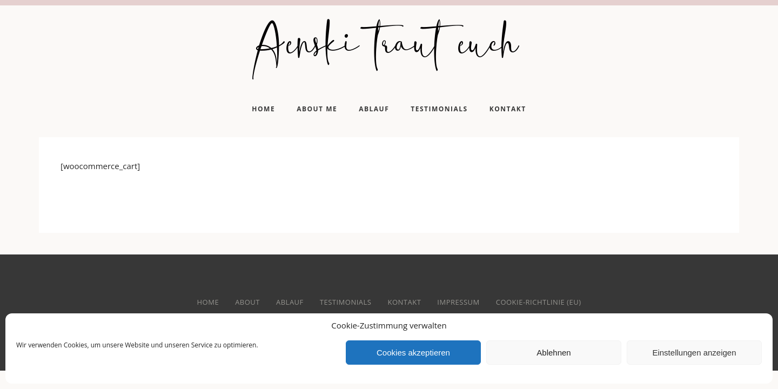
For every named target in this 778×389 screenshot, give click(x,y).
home (208, 302)
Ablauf (374, 108)
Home (263, 108)
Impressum (458, 302)
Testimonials (439, 108)
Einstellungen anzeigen (694, 352)
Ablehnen (553, 352)
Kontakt (507, 108)
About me (317, 108)
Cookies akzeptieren (413, 352)
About (247, 302)
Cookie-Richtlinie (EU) (538, 302)
